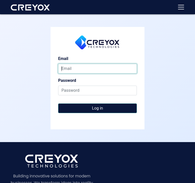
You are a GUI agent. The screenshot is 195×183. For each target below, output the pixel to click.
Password (67, 80)
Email (63, 58)
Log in (97, 108)
